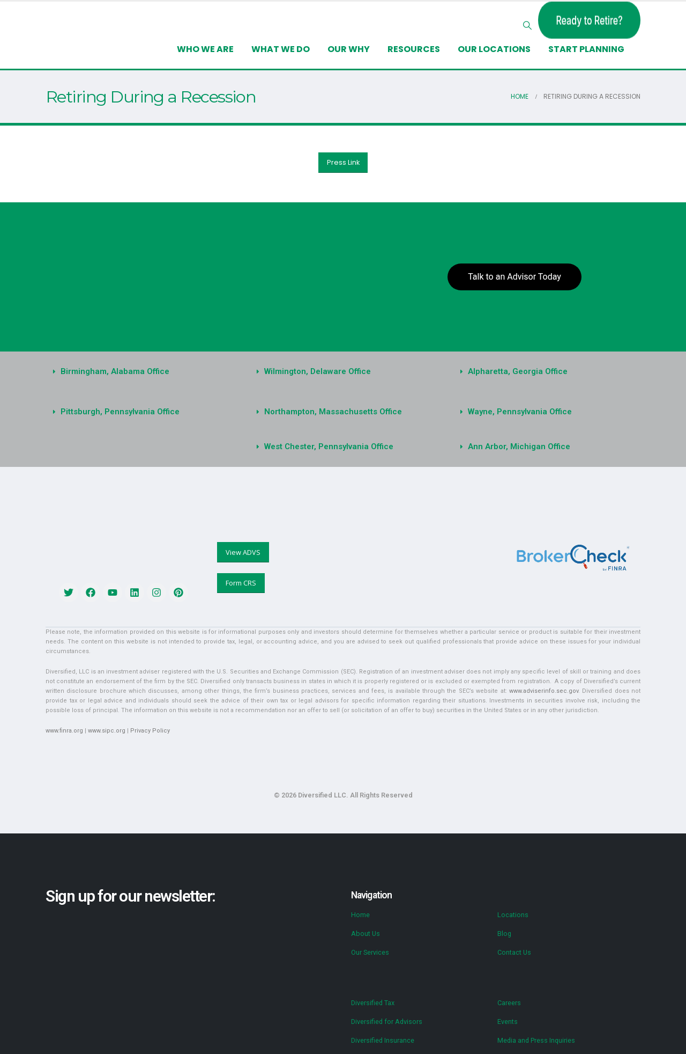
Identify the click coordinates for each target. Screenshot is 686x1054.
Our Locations (494, 49)
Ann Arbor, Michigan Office (519, 446)
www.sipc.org (106, 730)
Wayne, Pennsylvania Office (520, 411)
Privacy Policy (150, 730)
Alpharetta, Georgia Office (518, 371)
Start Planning (586, 49)
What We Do (280, 49)
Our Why (348, 49)
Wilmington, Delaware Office (317, 371)
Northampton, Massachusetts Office (333, 411)
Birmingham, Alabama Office (115, 371)
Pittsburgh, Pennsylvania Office (120, 411)
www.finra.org (64, 730)
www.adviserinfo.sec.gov (543, 690)
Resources (413, 49)
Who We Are (205, 49)
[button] (528, 25)
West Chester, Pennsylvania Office (328, 446)
